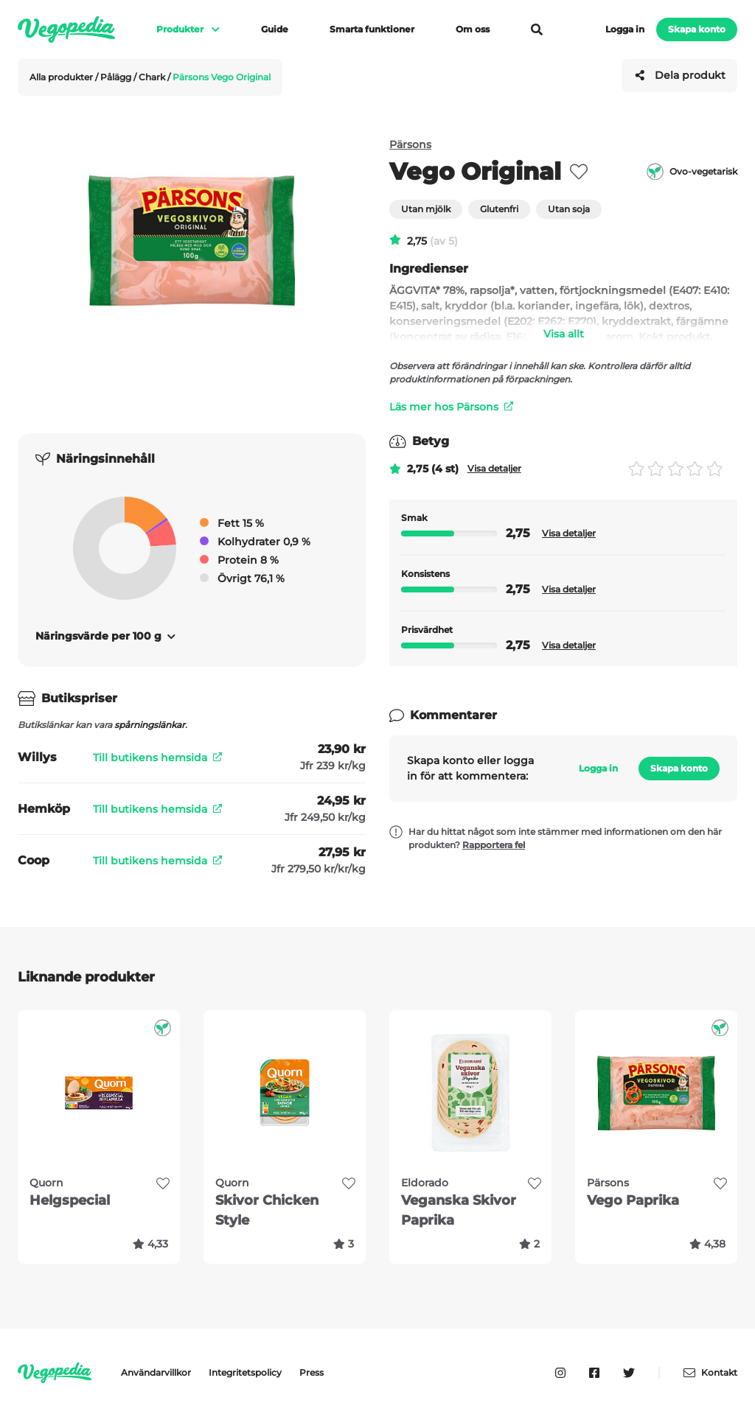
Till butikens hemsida (157, 757)
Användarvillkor (156, 1372)
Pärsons (410, 144)
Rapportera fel (493, 844)
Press (311, 1372)
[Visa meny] (208, 29)
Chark (153, 77)
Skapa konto (697, 29)
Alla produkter (62, 77)
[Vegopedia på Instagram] (560, 1373)
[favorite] (579, 172)
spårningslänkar (149, 724)
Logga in (624, 29)
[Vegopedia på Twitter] (629, 1373)
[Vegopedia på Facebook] (594, 1373)
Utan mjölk (425, 208)
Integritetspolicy (245, 1372)
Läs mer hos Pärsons (451, 406)
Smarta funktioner (372, 29)
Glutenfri (499, 208)
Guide (274, 29)
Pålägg (116, 77)
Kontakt (710, 1373)
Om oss (473, 29)
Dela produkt (679, 75)
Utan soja (569, 208)
